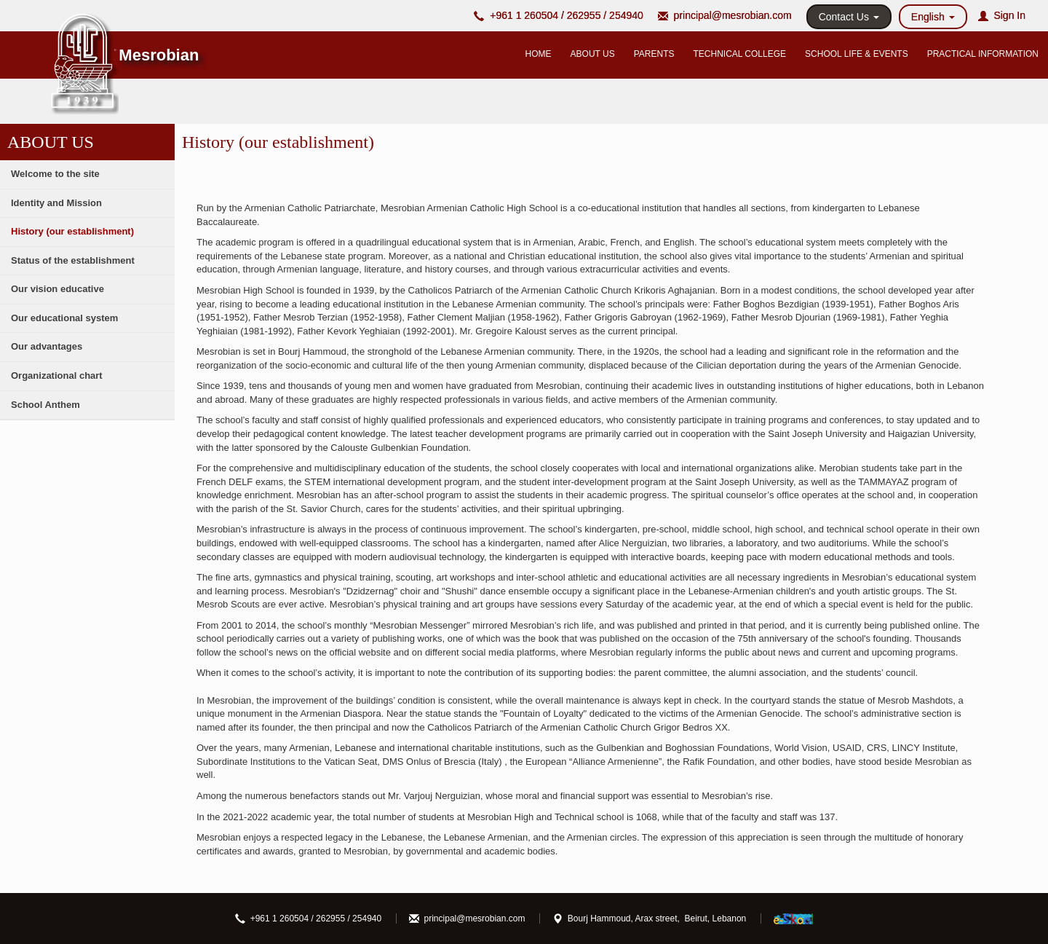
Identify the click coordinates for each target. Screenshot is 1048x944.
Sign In (1001, 15)
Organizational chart (57, 375)
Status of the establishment (73, 260)
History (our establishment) (72, 231)
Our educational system (64, 317)
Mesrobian (159, 55)
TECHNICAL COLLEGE (739, 54)
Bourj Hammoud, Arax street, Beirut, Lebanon (649, 918)
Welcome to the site (55, 173)
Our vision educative (57, 288)
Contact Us (849, 17)
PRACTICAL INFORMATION (983, 54)
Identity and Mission (56, 202)
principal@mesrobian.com (733, 15)
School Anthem (45, 404)
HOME (538, 54)
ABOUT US (593, 54)
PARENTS (654, 54)
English (933, 17)
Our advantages (46, 346)
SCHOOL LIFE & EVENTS (856, 54)
